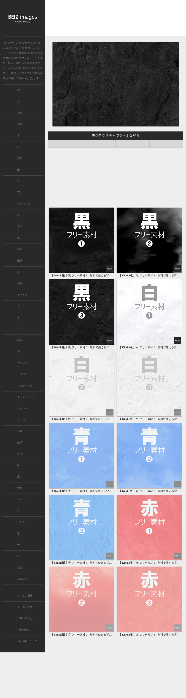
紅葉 (19, 158)
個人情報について (27, 641)
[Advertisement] (115, 19)
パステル (22, 579)
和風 (19, 112)
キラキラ (22, 294)
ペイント (22, 419)
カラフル (22, 363)
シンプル (22, 374)
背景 (19, 431)
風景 (19, 124)
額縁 (19, 340)
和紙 (19, 249)
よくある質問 (25, 607)
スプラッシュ (25, 385)
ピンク (21, 522)
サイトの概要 (25, 595)
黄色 (19, 488)
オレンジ (22, 499)
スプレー (22, 408)
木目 (19, 226)
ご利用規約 (23, 629)
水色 (19, 567)
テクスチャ (23, 203)
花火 (19, 192)
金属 (19, 260)
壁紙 (19, 442)
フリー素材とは (26, 618)
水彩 (19, 283)
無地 (19, 454)
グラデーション (26, 397)
